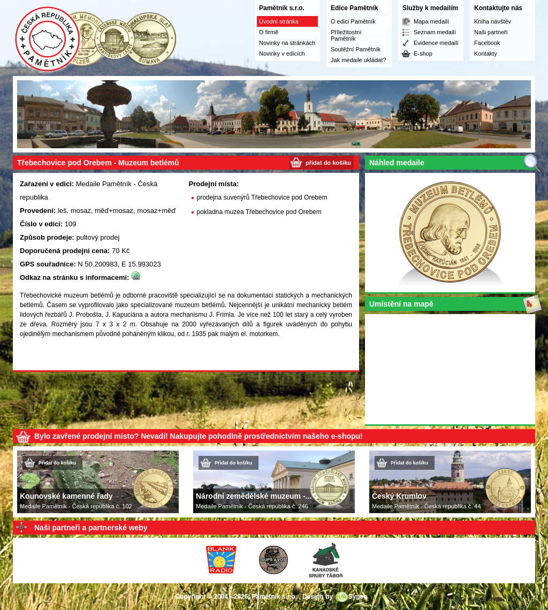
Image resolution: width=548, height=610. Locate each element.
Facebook (487, 43)
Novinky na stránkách (287, 43)
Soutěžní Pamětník (355, 49)
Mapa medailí (431, 21)
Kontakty (485, 53)
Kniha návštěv (492, 21)
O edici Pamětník (353, 21)
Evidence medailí (436, 43)
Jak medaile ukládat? (358, 60)
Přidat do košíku (57, 463)
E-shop (423, 53)
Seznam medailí (435, 32)
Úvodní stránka (279, 21)
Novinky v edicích (282, 53)
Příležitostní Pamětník (346, 35)
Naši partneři (490, 32)
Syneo (358, 596)
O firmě (268, 32)
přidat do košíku (328, 162)
